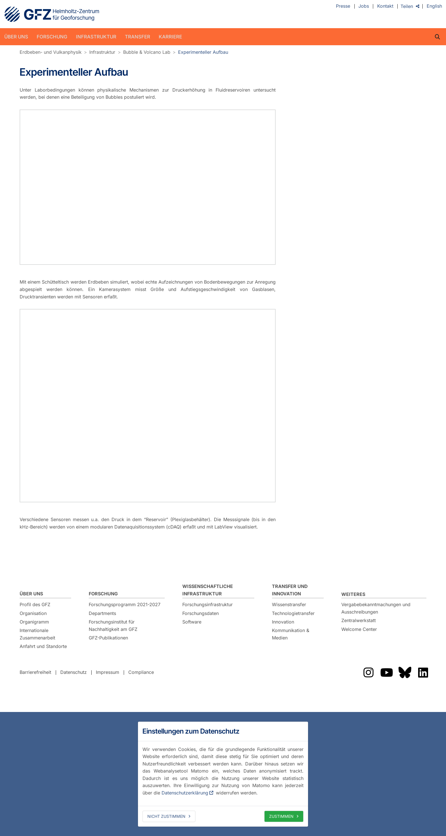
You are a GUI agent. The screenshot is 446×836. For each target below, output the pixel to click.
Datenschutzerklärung (185, 793)
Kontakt (385, 6)
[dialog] (223, 774)
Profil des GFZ (35, 604)
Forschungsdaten (200, 613)
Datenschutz (73, 672)
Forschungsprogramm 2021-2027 (124, 604)
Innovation (283, 621)
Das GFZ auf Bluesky (405, 672)
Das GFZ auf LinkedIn (423, 672)
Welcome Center (359, 629)
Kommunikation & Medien (290, 633)
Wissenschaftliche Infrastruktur (207, 589)
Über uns (16, 37)
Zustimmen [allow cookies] (281, 816)
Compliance (141, 672)
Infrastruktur (96, 37)
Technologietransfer (293, 613)
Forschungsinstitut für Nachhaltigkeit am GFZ (113, 625)
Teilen (406, 6)
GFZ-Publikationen (108, 637)
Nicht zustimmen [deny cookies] (166, 816)
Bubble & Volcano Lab (146, 52)
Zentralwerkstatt (358, 620)
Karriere (170, 37)
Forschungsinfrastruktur (207, 604)
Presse (343, 6)
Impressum (107, 672)
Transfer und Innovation (290, 589)
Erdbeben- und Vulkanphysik (51, 52)
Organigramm (34, 621)
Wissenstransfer (289, 604)
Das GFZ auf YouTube (387, 672)
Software (191, 621)
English (434, 6)
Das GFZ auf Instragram (368, 672)
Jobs (363, 6)
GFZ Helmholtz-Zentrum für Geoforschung (52, 14)
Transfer (137, 37)
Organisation (33, 613)
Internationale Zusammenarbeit (37, 633)
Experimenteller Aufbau (203, 52)
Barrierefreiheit (35, 672)
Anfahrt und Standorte (43, 646)
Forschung (52, 37)
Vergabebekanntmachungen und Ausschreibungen (375, 607)
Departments (102, 613)
